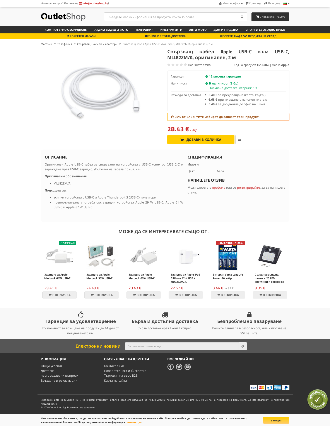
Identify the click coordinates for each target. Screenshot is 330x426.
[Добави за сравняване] (239, 139)
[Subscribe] (242, 346)
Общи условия (52, 366)
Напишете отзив (199, 65)
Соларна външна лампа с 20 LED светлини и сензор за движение (269, 280)
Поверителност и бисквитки (125, 371)
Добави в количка (201, 139)
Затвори (276, 420)
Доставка (48, 371)
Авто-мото (198, 30)
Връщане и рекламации (59, 380)
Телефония (144, 30)
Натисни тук (133, 422)
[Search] (242, 16)
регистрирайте (248, 187)
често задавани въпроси (59, 375)
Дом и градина (226, 30)
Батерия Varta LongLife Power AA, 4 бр (228, 276)
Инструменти (171, 30)
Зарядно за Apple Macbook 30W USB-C (99, 276)
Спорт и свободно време (265, 30)
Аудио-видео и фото (111, 30)
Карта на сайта (115, 380)
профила (218, 187)
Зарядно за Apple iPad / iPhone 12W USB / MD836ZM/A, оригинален (185, 280)
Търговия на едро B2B (121, 375)
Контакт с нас (114, 366)
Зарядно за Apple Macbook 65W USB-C (141, 276)
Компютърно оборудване (66, 30)
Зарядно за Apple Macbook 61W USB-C (57, 276)
